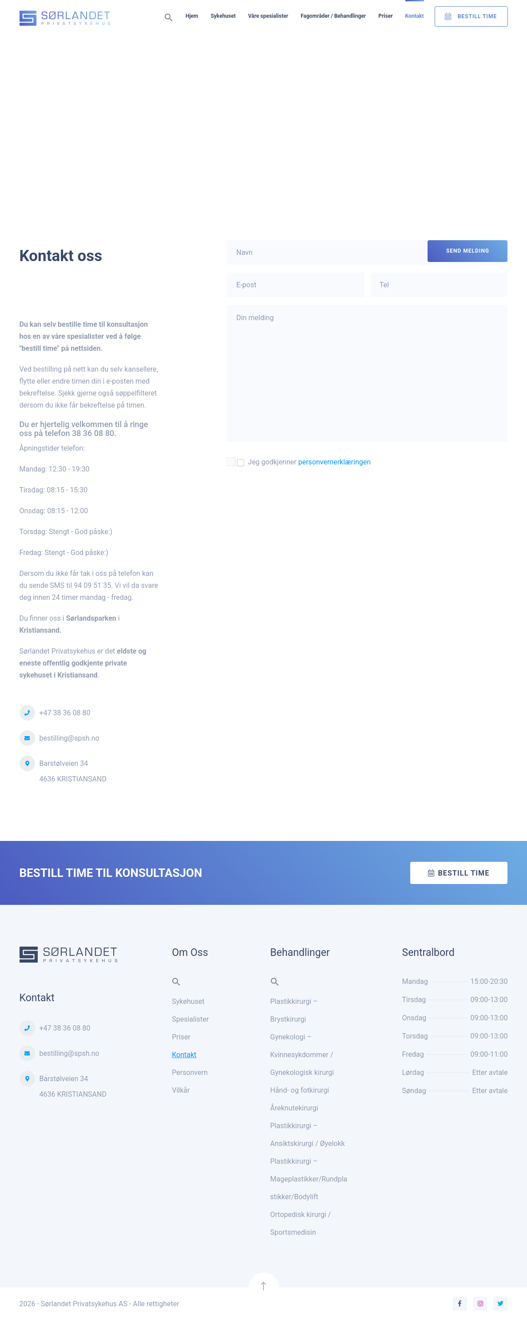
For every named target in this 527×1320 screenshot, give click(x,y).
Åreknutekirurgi (294, 1108)
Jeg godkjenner (304, 462)
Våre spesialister (268, 16)
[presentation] (294, 496)
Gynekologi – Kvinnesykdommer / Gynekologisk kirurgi (302, 1055)
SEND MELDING (467, 251)
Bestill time (463, 873)
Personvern (190, 1072)
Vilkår (181, 1090)
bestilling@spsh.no (69, 738)
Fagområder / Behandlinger (333, 16)
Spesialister (190, 1019)
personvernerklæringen (334, 462)
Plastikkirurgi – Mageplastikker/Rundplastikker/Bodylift (309, 1179)
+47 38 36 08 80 (65, 713)
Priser (385, 16)
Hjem (192, 16)
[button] (168, 18)
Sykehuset (222, 16)
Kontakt (414, 16)
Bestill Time (477, 16)
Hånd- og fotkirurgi (299, 1090)
